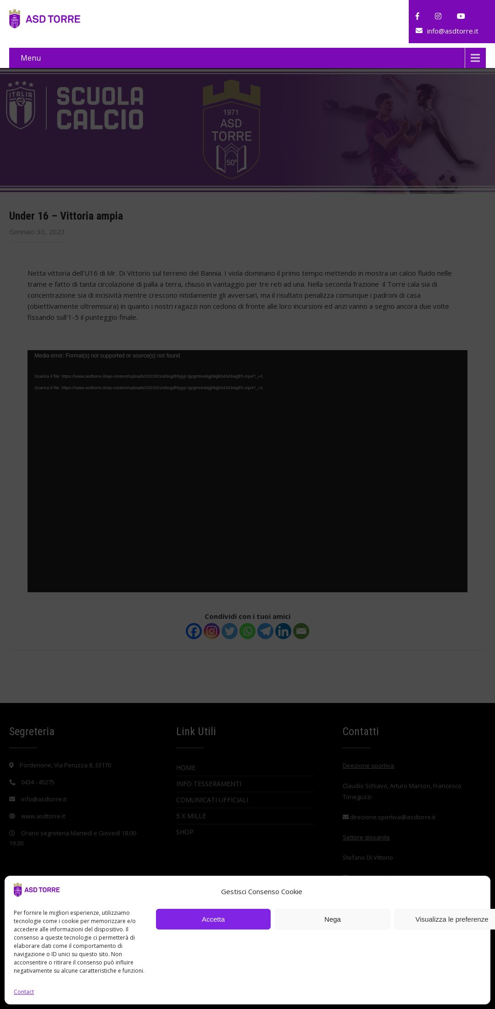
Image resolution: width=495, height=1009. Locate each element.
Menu (31, 58)
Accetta (213, 919)
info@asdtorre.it (452, 30)
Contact (24, 992)
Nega (332, 919)
